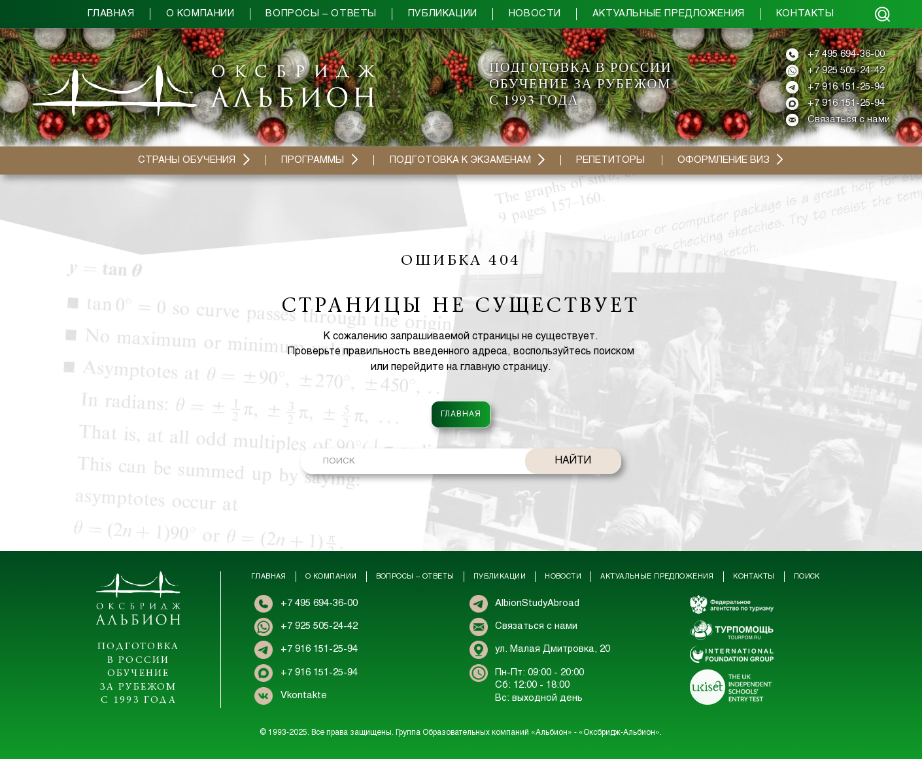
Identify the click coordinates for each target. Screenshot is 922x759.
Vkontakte (304, 695)
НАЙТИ (573, 460)
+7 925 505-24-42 (846, 70)
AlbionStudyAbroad (537, 603)
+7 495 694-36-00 (846, 54)
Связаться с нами (849, 119)
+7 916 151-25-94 (846, 87)
